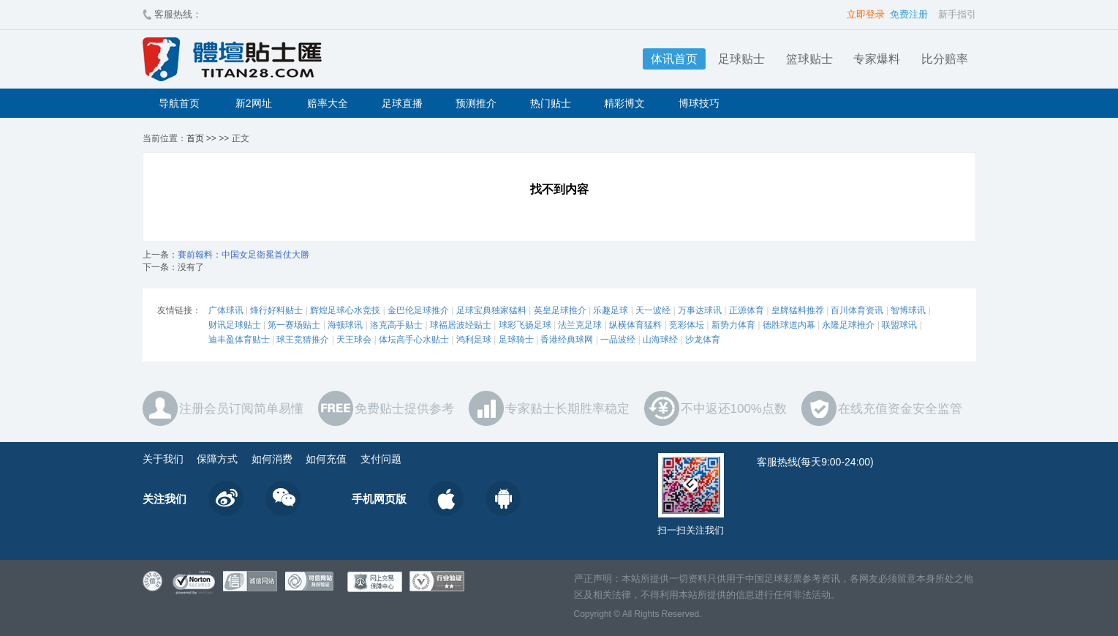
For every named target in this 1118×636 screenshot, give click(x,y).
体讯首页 (674, 59)
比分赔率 (944, 59)
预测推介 (476, 103)
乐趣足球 (610, 310)
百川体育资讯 (857, 310)
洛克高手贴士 (396, 325)
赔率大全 (327, 103)
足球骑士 (516, 339)
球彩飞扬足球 (525, 325)
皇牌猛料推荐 (797, 310)
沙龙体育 (702, 339)
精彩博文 (624, 103)
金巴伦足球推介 (418, 310)
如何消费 (272, 459)
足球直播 (402, 103)
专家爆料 (876, 59)
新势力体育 (733, 325)
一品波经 (617, 339)
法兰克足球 (580, 325)
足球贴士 (741, 59)
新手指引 (957, 14)
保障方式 (217, 459)
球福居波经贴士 (460, 325)
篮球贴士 (809, 59)
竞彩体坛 (686, 325)
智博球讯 (908, 310)
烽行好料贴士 (276, 310)
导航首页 (179, 103)
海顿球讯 (345, 325)
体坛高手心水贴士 (414, 339)
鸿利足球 (473, 339)
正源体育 (746, 310)
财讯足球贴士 (234, 325)
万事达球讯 (700, 310)
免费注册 (909, 14)
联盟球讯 (899, 325)
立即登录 (866, 14)
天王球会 (353, 339)
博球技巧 (699, 103)
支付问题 (380, 459)
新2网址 (253, 103)
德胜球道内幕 (789, 325)
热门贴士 (550, 103)
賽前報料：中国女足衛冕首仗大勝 (243, 255)
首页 (195, 138)
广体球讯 (225, 310)
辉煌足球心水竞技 (345, 310)
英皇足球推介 (560, 310)
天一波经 (653, 310)
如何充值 (326, 459)
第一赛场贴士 (294, 325)
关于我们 (163, 459)
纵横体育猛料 (635, 325)
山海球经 (660, 339)
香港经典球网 (566, 339)
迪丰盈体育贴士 (239, 339)
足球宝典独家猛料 (491, 310)
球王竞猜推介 (302, 339)
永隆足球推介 (848, 325)
